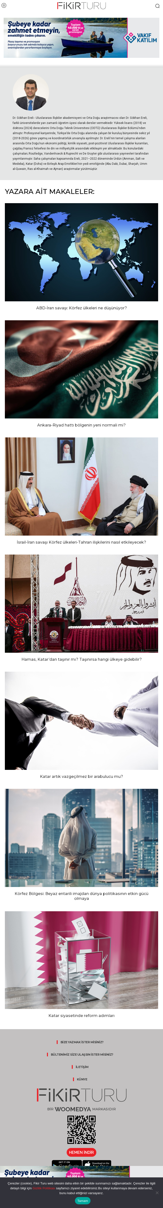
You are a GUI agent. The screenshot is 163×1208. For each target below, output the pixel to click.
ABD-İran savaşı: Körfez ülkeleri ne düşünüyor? (81, 308)
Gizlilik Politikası (43, 1188)
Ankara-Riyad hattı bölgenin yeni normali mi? (81, 425)
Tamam (82, 1201)
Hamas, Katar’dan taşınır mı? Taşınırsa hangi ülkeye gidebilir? (81, 659)
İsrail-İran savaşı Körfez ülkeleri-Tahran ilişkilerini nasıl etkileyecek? (81, 542)
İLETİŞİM (82, 1067)
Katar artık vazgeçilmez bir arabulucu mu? (81, 776)
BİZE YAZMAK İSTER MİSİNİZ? (82, 1042)
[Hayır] (156, 1192)
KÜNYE (82, 1079)
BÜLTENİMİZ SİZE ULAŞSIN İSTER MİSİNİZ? (82, 1054)
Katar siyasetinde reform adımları (81, 1015)
